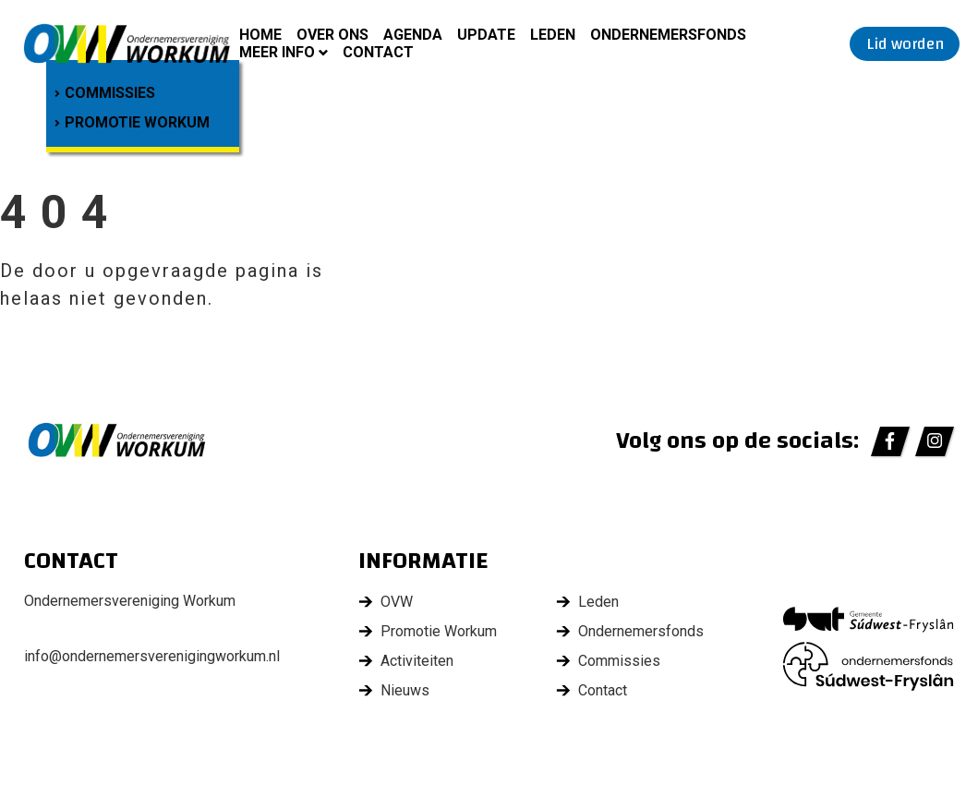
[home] (127, 43)
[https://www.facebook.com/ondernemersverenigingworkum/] (890, 441)
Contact (602, 690)
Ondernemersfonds (641, 631)
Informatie (423, 562)
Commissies (619, 661)
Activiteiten (416, 661)
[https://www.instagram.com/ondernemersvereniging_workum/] (934, 441)
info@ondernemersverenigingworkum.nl (152, 656)
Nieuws (404, 690)
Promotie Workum (438, 631)
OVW (396, 601)
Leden (598, 601)
